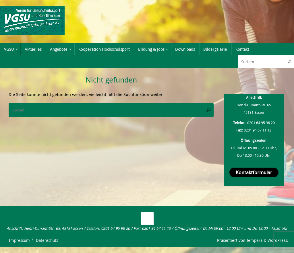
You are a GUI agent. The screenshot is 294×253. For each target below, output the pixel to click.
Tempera (254, 240)
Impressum (19, 240)
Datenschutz (47, 240)
